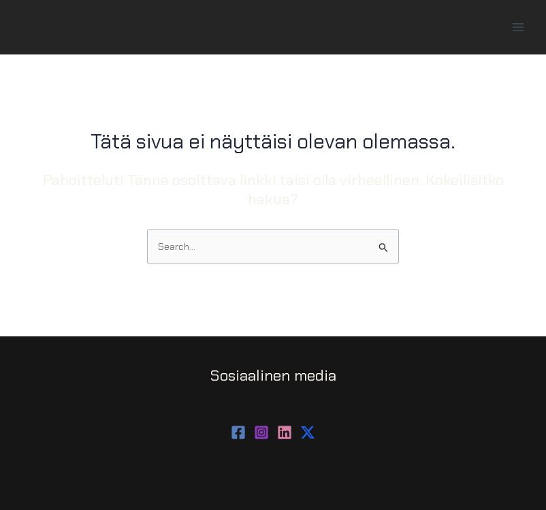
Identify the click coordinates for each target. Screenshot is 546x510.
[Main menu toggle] (518, 27)
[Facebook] (238, 432)
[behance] (307, 432)
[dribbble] (284, 432)
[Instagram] (261, 432)
